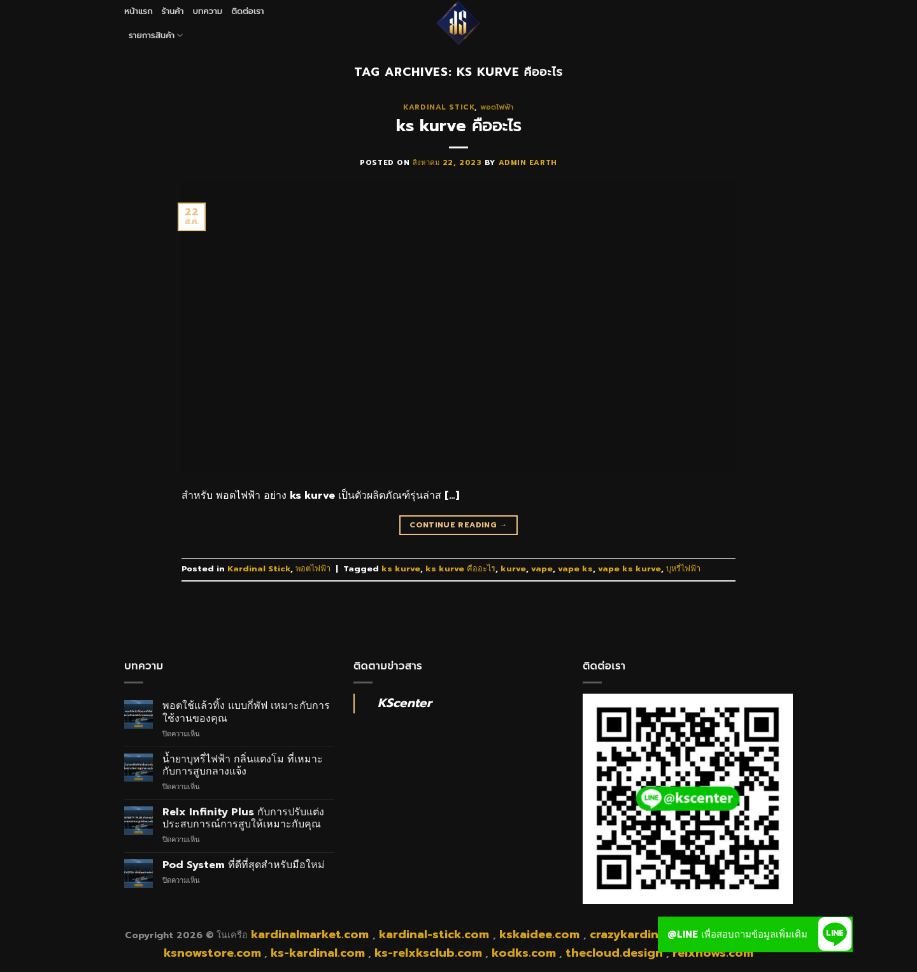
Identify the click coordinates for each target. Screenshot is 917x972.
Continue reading (458, 525)
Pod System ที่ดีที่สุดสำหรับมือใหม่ (243, 865)
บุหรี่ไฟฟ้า (683, 568)
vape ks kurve (629, 568)
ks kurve (400, 568)
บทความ (207, 11)
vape (542, 568)
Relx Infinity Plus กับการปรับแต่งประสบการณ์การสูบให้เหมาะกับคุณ (243, 818)
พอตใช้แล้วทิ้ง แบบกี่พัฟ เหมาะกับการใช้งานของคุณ (246, 712)
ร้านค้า (173, 11)
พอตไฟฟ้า (496, 107)
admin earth (528, 162)
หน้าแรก (138, 11)
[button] (835, 934)
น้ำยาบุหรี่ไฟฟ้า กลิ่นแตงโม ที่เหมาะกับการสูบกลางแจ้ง (242, 766)
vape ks (575, 568)
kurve (513, 568)
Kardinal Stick (438, 107)
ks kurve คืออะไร (459, 125)
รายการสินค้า (156, 35)
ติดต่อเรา (247, 11)
